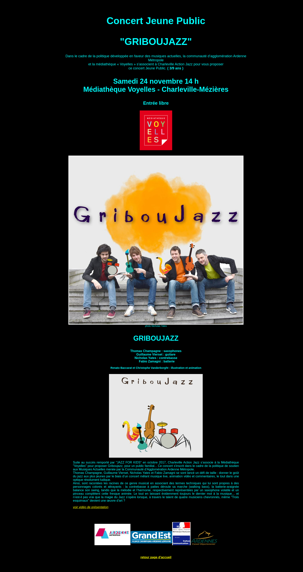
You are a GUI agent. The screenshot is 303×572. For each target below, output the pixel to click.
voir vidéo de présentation (90, 507)
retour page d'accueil (155, 557)
